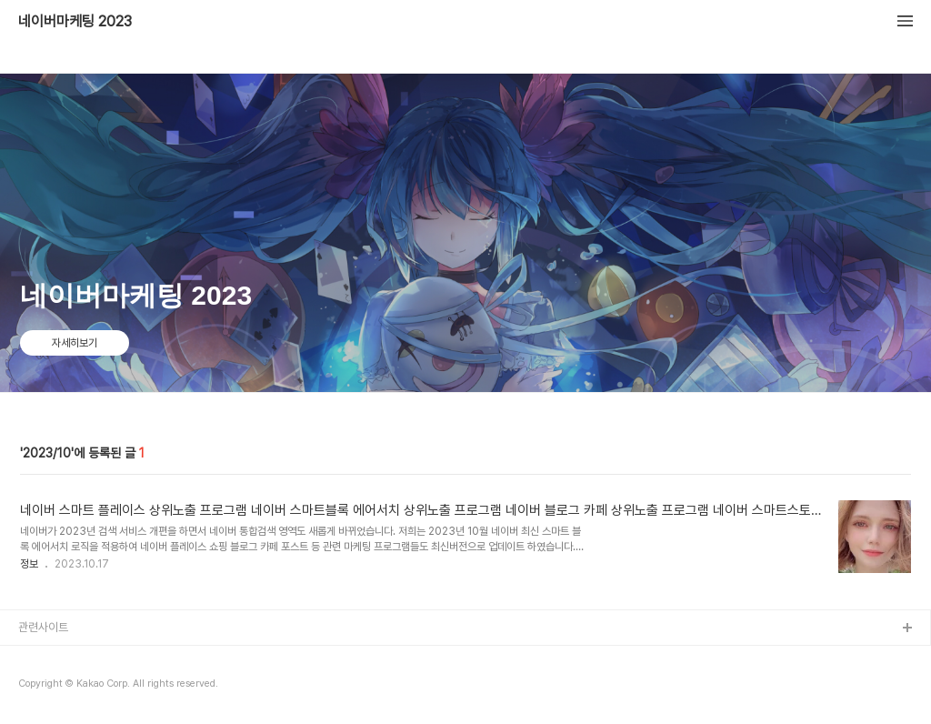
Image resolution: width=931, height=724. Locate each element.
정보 (29, 564)
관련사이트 (43, 627)
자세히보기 (74, 343)
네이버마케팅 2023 (75, 22)
